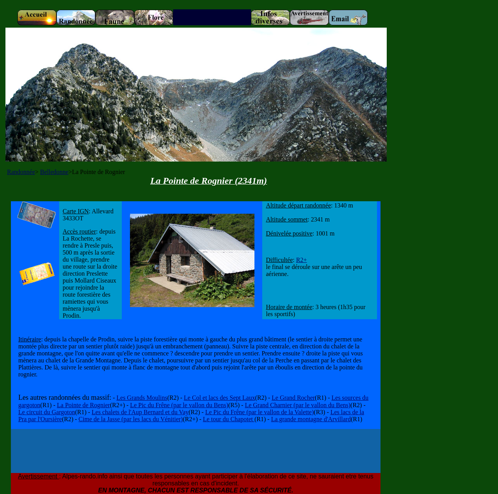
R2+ (301, 260)
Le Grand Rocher (293, 397)
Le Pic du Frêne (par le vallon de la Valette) (259, 412)
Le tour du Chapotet (228, 419)
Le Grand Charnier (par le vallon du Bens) (297, 405)
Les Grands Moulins (141, 397)
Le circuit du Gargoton (46, 412)
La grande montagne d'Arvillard (311, 419)
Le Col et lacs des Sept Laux (219, 397)
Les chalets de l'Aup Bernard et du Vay (140, 412)
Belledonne (54, 172)
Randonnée (21, 172)
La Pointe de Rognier (83, 405)
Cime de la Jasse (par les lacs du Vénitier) (131, 419)
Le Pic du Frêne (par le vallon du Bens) (179, 405)
